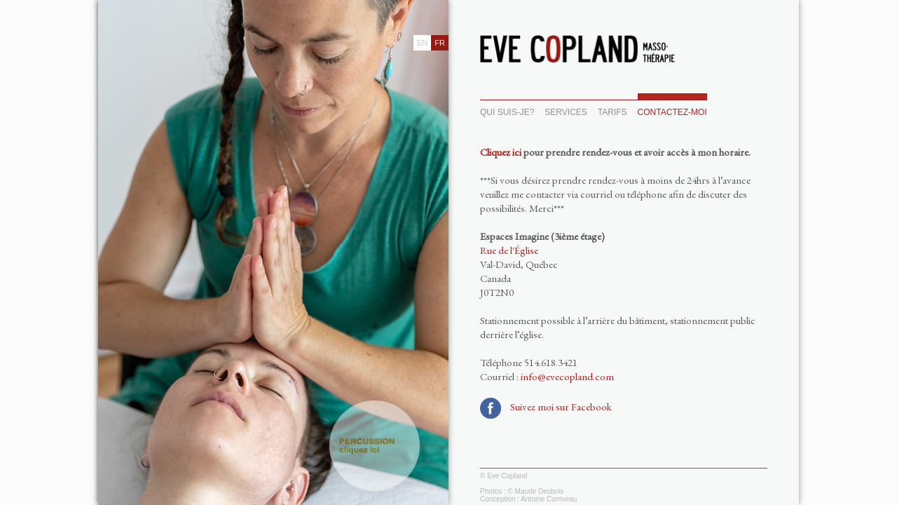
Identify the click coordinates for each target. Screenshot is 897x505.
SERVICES (566, 112)
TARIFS (612, 112)
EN (422, 43)
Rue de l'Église (509, 250)
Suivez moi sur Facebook (561, 406)
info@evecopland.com (567, 376)
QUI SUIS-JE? (507, 112)
